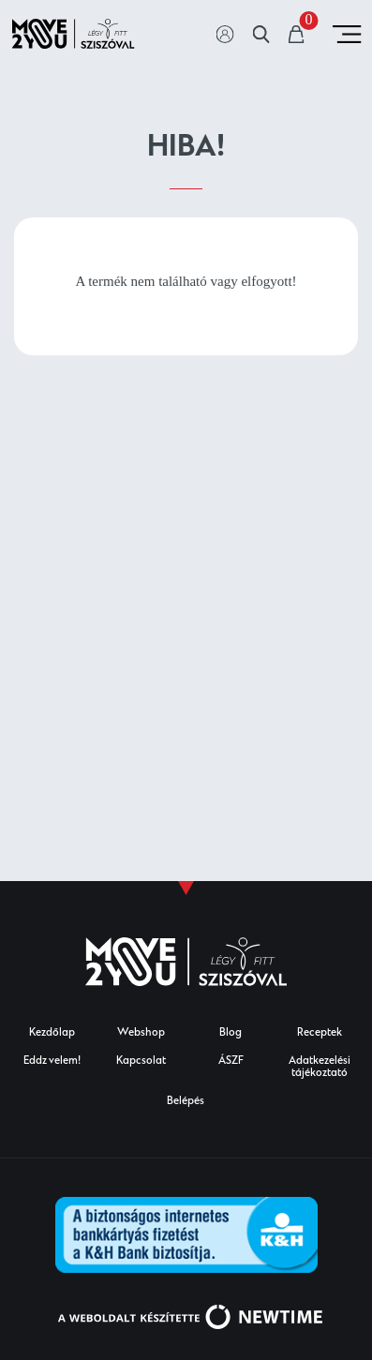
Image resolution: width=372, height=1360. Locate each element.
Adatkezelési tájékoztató (319, 1067)
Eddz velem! (52, 1061)
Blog (230, 1033)
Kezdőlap (52, 1033)
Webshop (141, 1033)
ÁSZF (231, 1061)
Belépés (185, 1102)
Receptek (319, 1033)
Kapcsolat (141, 1061)
